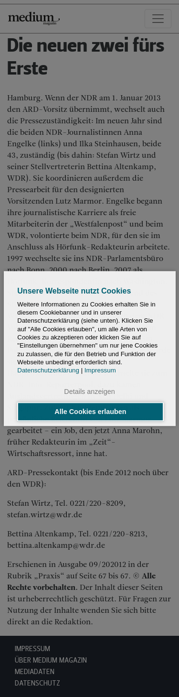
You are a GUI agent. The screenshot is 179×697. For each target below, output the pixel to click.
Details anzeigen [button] (89, 392)
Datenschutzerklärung (48, 370)
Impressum (100, 370)
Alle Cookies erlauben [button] (90, 411)
